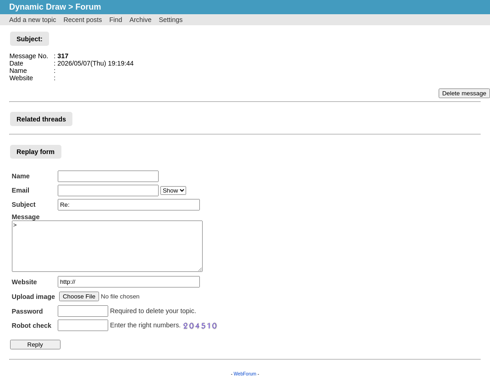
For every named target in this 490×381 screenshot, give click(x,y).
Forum (88, 6)
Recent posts (82, 19)
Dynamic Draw (37, 6)
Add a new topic (32, 19)
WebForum (245, 373)
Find (115, 19)
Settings (170, 19)
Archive (140, 19)
